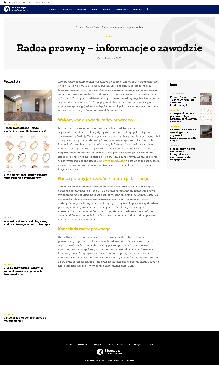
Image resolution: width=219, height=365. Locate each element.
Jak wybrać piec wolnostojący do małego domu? (25, 319)
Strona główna (83, 27)
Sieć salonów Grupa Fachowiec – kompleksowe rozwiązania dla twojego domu (24, 271)
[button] (148, 9)
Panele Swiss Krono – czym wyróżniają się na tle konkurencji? (25, 129)
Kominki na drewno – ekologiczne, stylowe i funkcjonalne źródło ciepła (27, 223)
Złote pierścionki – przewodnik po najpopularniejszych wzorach (26, 176)
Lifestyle (8, 171)
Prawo (96, 27)
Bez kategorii (10, 124)
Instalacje (8, 218)
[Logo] (16, 9)
